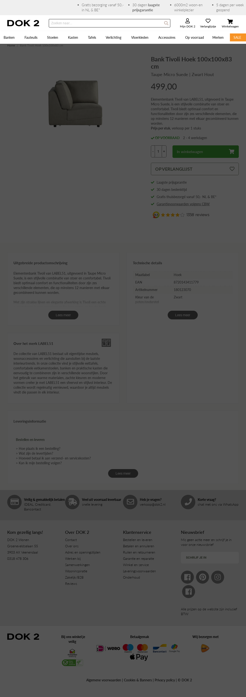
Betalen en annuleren (138, 546)
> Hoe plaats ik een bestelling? (38, 448)
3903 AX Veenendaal (22, 552)
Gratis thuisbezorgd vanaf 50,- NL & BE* (186, 197)
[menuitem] (9, 37)
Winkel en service (136, 565)
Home (11, 45)
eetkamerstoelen (46, 368)
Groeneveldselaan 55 (22, 546)
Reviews (71, 583)
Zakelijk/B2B (74, 577)
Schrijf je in (196, 557)
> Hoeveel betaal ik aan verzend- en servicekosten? (53, 458)
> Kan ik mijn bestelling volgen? (39, 463)
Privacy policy (165, 680)
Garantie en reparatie (138, 558)
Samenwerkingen (77, 565)
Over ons (72, 546)
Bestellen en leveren (137, 540)
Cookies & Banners (138, 680)
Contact (71, 540)
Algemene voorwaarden (103, 680)
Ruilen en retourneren (139, 552)
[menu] (123, 37)
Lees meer (63, 315)
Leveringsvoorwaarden (139, 571)
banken (65, 368)
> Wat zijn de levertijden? (34, 453)
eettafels (91, 363)
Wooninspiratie (76, 571)
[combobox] (109, 23)
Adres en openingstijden (82, 552)
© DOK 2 (185, 680)
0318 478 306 (17, 558)
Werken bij (73, 558)
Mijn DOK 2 (187, 26)
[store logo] (23, 23)
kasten (97, 368)
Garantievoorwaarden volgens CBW (183, 204)
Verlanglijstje (208, 26)
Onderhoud (131, 577)
